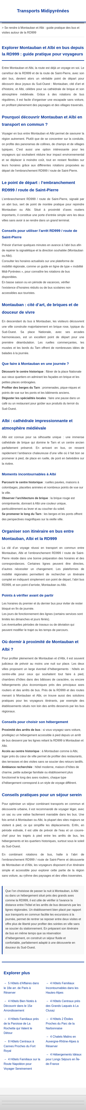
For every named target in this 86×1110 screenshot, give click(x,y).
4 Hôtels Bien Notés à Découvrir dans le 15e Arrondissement (20, 1005)
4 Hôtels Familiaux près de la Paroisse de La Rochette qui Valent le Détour (21, 1026)
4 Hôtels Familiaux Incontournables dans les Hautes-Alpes (62, 988)
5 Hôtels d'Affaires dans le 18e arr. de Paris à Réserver (21, 988)
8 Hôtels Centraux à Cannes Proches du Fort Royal (19, 1046)
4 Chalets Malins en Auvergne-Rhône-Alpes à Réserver (62, 1041)
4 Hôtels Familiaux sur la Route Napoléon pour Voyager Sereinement (22, 1064)
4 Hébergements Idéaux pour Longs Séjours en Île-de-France (64, 1059)
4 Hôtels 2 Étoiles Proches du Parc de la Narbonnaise (60, 1023)
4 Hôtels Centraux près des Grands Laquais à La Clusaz (63, 1005)
